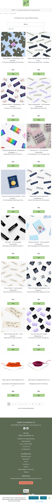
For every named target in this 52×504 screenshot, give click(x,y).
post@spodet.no (26, 449)
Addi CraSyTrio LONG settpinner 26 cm (13, 380)
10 (39, 404)
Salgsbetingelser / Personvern (26, 469)
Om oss (26, 461)
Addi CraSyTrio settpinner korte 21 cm (39, 380)
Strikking (5, 13)
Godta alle (43, 497)
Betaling (26, 472)
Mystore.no (38, 425)
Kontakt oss (26, 464)
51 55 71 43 (27, 446)
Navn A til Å (11, 29)
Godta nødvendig (34, 497)
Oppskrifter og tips (26, 456)
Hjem (1, 13)
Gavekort (26, 467)
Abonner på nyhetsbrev (26, 483)
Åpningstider (26, 459)
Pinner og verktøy (12, 13)
